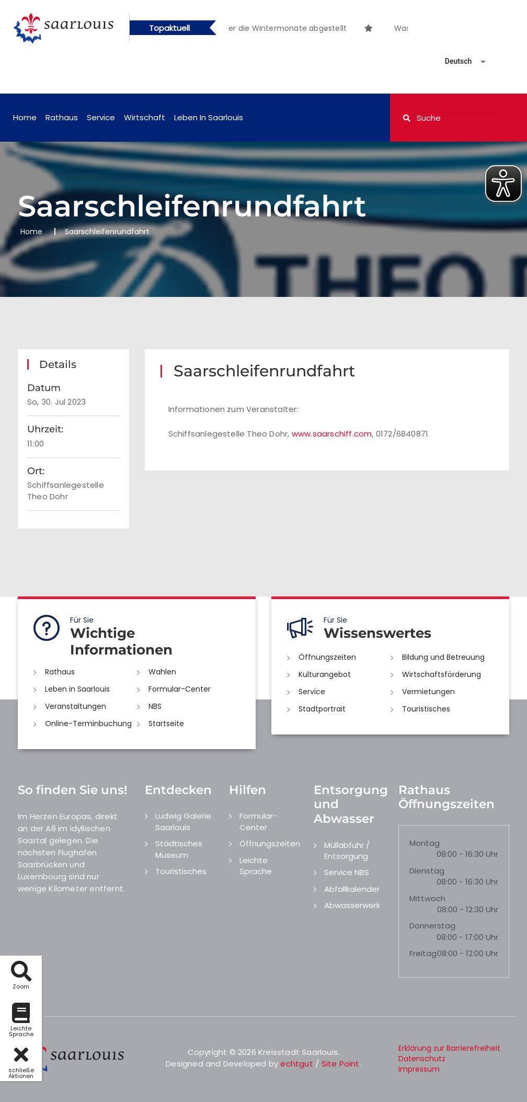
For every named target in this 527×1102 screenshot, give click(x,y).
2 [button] (326, 30)
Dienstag (426, 870)
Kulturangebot (325, 674)
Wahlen (162, 672)
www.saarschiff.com (332, 433)
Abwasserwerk (352, 905)
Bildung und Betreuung (443, 657)
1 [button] (310, 30)
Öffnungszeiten (327, 657)
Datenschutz (421, 1058)
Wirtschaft (144, 117)
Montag (424, 842)
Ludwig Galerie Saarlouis (183, 821)
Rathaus (61, 117)
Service (101, 117)
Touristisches (426, 709)
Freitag (423, 953)
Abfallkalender (352, 888)
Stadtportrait (322, 709)
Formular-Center (179, 689)
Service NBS (346, 872)
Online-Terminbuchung (88, 723)
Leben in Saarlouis (208, 117)
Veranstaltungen (75, 706)
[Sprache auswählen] (453, 61)
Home (25, 117)
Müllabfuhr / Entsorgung (347, 851)
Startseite (166, 723)
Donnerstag (432, 925)
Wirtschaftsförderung (441, 674)
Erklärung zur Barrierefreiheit (449, 1048)
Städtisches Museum (178, 849)
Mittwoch (427, 898)
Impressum (419, 1069)
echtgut (296, 1063)
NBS (155, 706)
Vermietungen (428, 691)
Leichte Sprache (255, 866)
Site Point (341, 1063)
